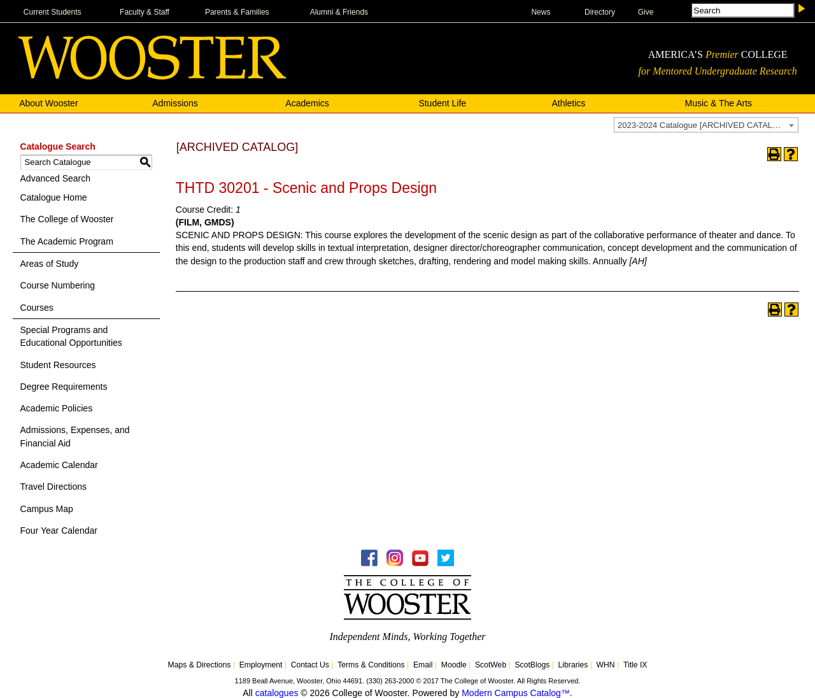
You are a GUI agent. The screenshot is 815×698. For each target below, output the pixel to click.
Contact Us (310, 664)
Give (646, 12)
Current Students (53, 12)
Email (422, 664)
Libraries (573, 664)
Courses (36, 308)
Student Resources (58, 365)
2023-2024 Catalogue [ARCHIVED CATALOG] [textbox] (703, 125)
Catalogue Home (53, 197)
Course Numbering (58, 285)
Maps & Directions (199, 664)
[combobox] (706, 124)
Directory (600, 12)
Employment (261, 664)
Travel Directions (53, 486)
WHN (606, 664)
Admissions (175, 103)
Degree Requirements (64, 386)
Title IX (635, 664)
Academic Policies (56, 408)
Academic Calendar (59, 465)
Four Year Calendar (58, 530)
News (540, 12)
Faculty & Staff (144, 12)
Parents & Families (237, 12)
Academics (307, 103)
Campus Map (46, 509)
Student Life (442, 103)
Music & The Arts (719, 103)
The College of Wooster (67, 219)
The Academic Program (66, 241)
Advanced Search (55, 178)
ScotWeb (490, 664)
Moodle (454, 664)
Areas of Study (49, 264)
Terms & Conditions (371, 664)
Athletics (568, 103)
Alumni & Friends (339, 12)
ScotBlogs (531, 664)
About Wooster (48, 103)
